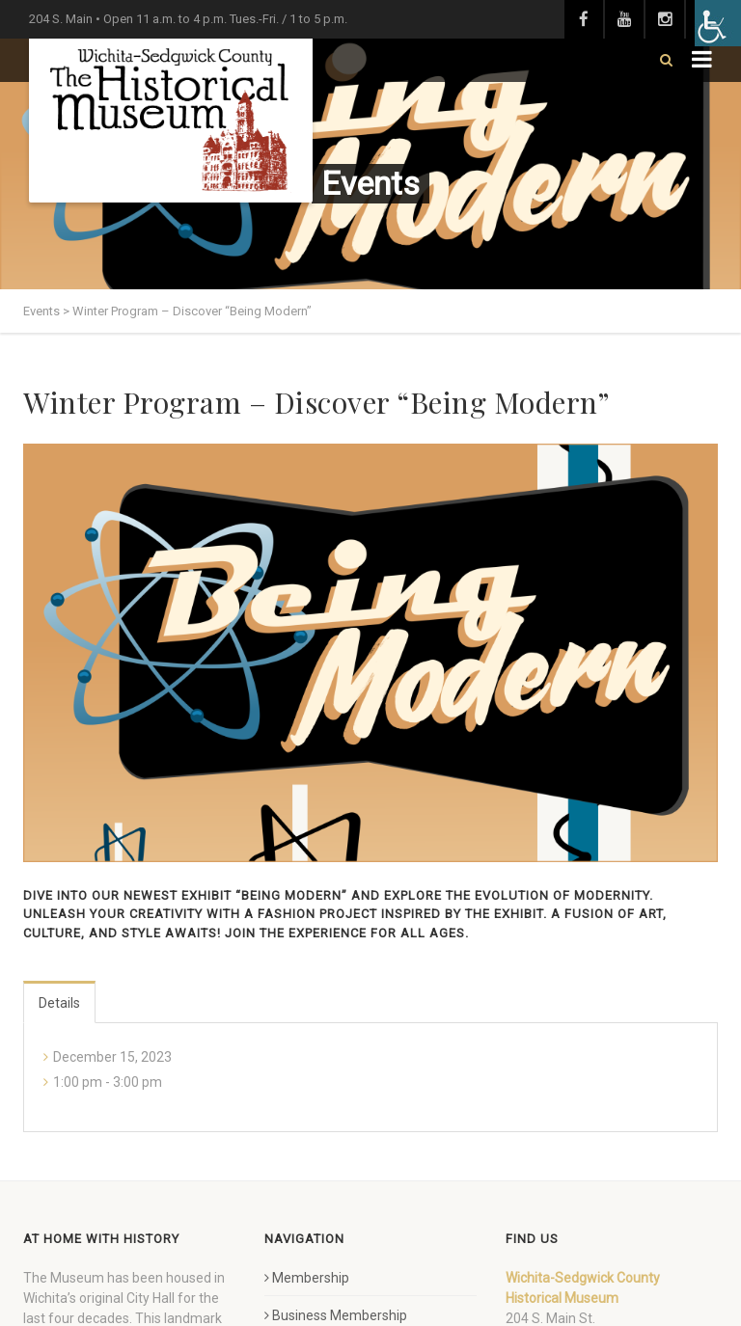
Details (59, 1003)
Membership (306, 1277)
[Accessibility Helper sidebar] (718, 23)
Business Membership (335, 1315)
